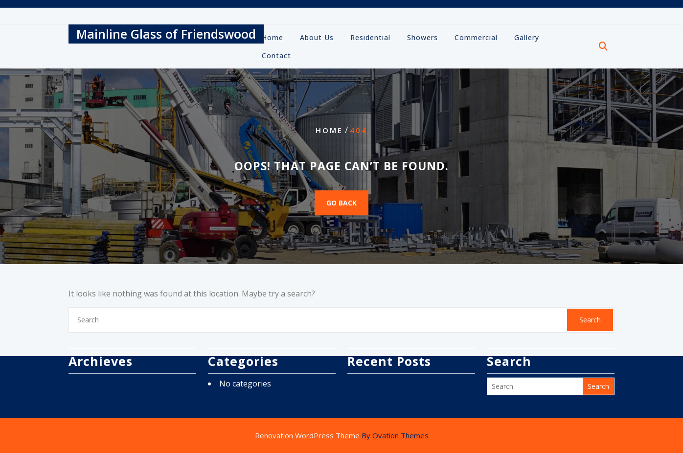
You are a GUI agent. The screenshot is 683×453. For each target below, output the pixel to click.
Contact (276, 56)
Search (590, 319)
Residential (370, 38)
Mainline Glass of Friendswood (166, 34)
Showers (422, 38)
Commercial (476, 38)
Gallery (526, 38)
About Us (317, 38)
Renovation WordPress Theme (342, 435)
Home (272, 38)
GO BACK (341, 202)
